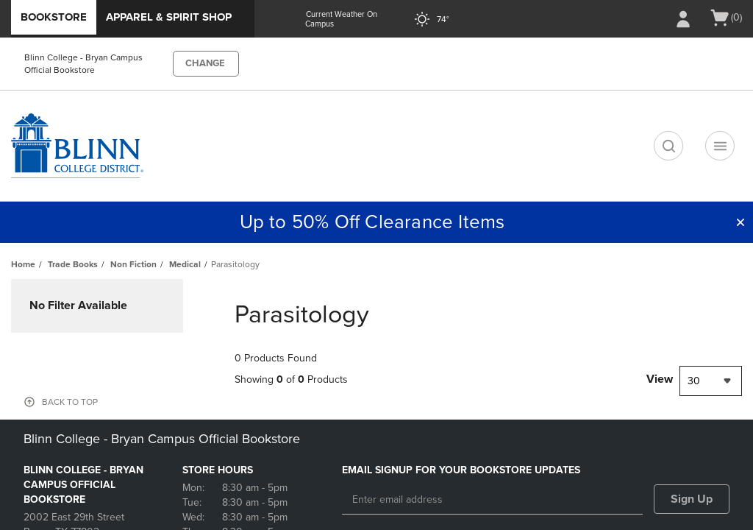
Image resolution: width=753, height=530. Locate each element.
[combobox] (710, 381)
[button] (740, 222)
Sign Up (692, 499)
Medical (185, 264)
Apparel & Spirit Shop (169, 17)
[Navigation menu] (720, 145)
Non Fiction (133, 264)
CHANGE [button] (205, 63)
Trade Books (73, 264)
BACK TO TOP (70, 402)
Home (23, 264)
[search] (668, 145)
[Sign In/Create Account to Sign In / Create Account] (683, 19)
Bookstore (54, 17)
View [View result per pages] (659, 379)
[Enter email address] (492, 500)
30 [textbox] (694, 381)
